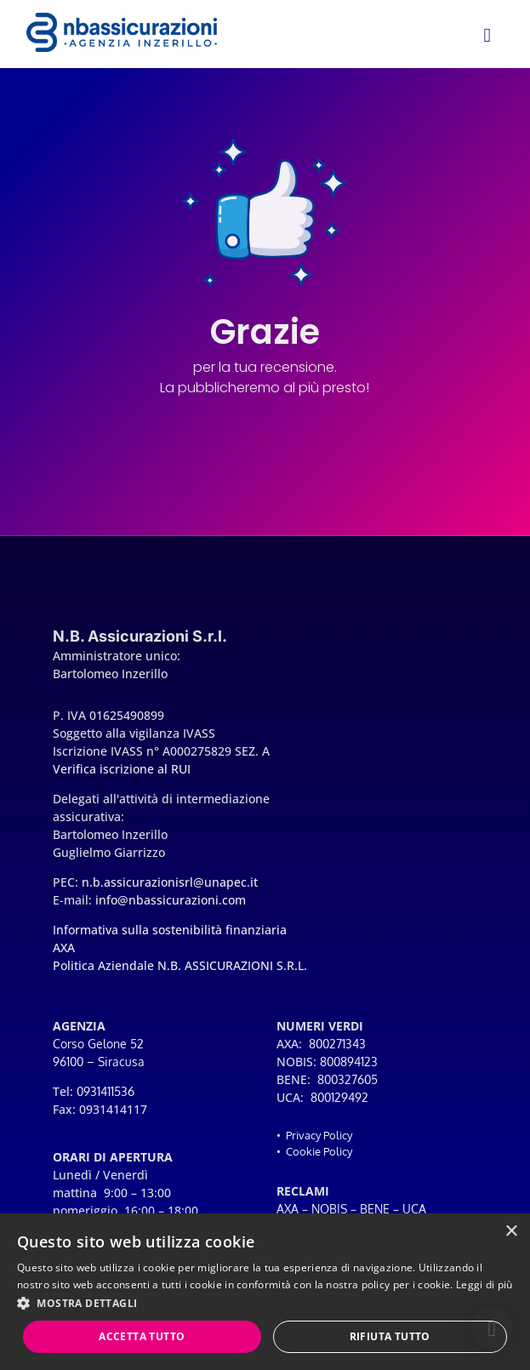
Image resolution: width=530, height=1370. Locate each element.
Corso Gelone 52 (98, 1043)
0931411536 (105, 1091)
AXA (287, 1209)
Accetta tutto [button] (142, 1336)
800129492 (339, 1097)
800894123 (349, 1061)
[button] (491, 1328)
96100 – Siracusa (99, 1061)
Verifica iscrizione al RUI (122, 769)
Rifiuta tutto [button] (390, 1336)
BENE (375, 1209)
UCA (414, 1209)
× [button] (510, 1231)
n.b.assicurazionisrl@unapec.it (170, 882)
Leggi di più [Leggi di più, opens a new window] (484, 1284)
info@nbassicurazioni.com (170, 900)
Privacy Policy (319, 1135)
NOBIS (329, 1209)
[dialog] (265, 1291)
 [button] (486, 35)
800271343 (337, 1043)
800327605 (347, 1079)
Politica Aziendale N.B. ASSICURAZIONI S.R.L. (180, 965)
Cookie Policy (319, 1151)
